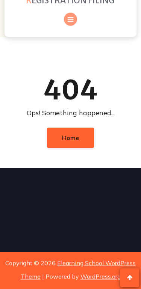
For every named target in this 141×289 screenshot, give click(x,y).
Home (70, 137)
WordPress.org (100, 276)
